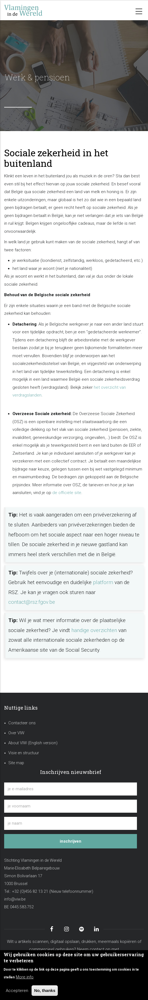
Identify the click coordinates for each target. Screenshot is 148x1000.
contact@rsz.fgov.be (31, 602)
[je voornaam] (70, 806)
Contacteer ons (22, 723)
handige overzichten (94, 630)
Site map (16, 763)
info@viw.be (14, 899)
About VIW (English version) (33, 743)
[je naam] (70, 823)
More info (24, 977)
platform (103, 582)
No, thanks (44, 990)
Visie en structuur (23, 753)
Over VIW (16, 733)
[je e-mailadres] (70, 789)
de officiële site (66, 492)
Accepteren (17, 990)
